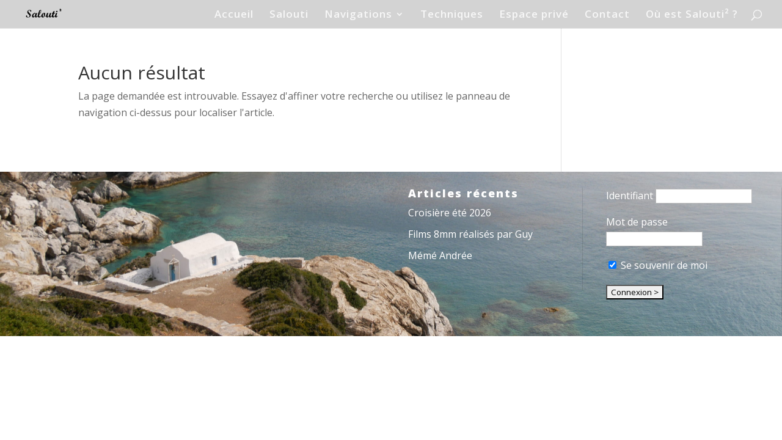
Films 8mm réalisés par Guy (470, 234)
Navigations (358, 15)
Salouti (289, 15)
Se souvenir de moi (657, 265)
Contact (607, 15)
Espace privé (534, 15)
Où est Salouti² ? (692, 15)
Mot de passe (637, 222)
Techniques (451, 15)
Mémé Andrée (440, 255)
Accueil (234, 15)
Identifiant (629, 195)
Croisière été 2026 (449, 212)
